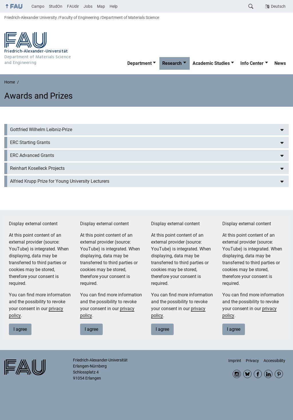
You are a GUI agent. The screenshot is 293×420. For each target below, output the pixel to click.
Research (172, 63)
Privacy (252, 360)
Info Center (252, 63)
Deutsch (278, 6)
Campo (37, 6)
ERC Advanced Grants (32, 155)
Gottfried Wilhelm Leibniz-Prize (41, 129)
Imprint (234, 360)
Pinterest (279, 374)
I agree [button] (20, 329)
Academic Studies (211, 63)
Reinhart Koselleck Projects (37, 168)
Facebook (258, 374)
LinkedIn (268, 374)
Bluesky (247, 374)
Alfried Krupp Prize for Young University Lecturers (59, 181)
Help (114, 6)
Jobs (88, 6)
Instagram (237, 374)
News (280, 63)
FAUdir (73, 6)
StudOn (55, 6)
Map (101, 6)
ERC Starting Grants (30, 142)
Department (139, 63)
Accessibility (274, 360)
